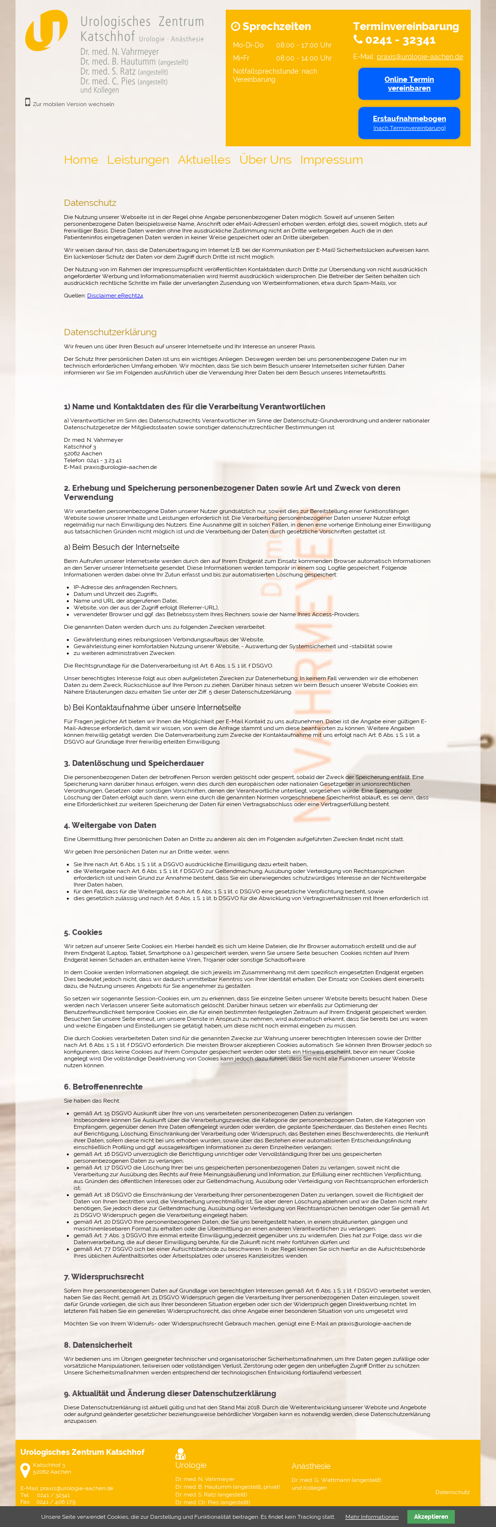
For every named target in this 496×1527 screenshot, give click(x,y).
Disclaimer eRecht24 (115, 295)
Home (81, 159)
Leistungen (138, 159)
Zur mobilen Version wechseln (73, 104)
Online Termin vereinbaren (409, 84)
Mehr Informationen (372, 1516)
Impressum (331, 159)
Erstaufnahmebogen (409, 122)
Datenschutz (452, 1492)
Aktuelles (204, 159)
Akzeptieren (431, 1516)
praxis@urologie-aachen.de (420, 56)
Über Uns (265, 159)
